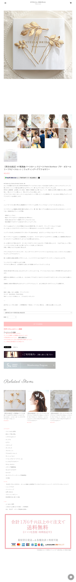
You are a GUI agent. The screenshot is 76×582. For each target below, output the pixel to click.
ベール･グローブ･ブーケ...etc (14, 459)
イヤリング (9, 445)
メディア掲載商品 (11, 467)
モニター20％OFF (11, 470)
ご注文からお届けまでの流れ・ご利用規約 (17, 506)
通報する (15, 347)
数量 (5, 317)
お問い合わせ (9, 492)
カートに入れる (38, 324)
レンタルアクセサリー (12, 461)
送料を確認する (22, 337)
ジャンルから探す (11, 431)
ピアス (8, 442)
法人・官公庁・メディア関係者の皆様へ (16, 509)
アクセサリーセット (11, 453)
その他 (8, 478)
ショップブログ (10, 486)
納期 (5, 310)
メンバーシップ (10, 489)
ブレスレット (9, 450)
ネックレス (9, 448)
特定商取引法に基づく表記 (13, 497)
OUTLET (8, 472)
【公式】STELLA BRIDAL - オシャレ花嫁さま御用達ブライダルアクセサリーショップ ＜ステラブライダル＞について (37, 484)
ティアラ (8, 439)
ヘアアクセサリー (11, 437)
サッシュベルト (10, 456)
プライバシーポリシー (12, 494)
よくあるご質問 (10, 504)
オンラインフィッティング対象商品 (16, 475)
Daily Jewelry (10, 464)
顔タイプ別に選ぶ (11, 434)
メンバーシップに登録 (10, 332)
